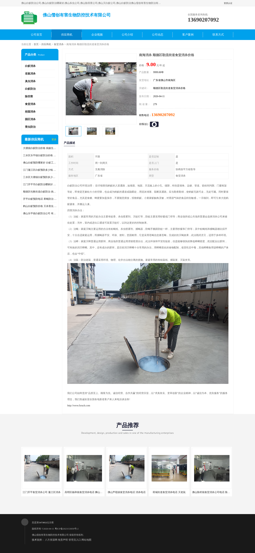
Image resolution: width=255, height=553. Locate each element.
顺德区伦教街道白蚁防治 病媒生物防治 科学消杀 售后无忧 (40, 191)
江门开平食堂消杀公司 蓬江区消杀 (42, 492)
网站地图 (86, 539)
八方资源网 (51, 539)
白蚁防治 (30, 88)
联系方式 (218, 34)
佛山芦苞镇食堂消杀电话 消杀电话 (127, 492)
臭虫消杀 (30, 81)
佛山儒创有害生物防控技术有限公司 (50, 535)
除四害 (29, 96)
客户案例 (188, 34)
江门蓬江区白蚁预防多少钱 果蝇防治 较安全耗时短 (40, 170)
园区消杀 (30, 119)
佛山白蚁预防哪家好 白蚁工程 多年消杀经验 (40, 162)
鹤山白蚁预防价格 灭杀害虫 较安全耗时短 (40, 206)
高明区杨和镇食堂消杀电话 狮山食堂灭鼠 (87, 492)
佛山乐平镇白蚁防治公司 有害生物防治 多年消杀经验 (40, 213)
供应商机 (66, 34)
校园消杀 (30, 111)
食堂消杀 (59, 44)
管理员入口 (75, 539)
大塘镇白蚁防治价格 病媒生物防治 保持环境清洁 (40, 148)
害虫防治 (30, 126)
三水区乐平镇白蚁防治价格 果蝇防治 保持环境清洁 (40, 155)
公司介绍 (127, 34)
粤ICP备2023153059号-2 (67, 528)
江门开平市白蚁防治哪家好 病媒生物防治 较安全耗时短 (40, 184)
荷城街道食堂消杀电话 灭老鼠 (169, 492)
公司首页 (36, 34)
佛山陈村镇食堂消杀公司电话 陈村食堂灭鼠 (216, 492)
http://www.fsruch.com (78, 405)
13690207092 (163, 114)
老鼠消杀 (30, 73)
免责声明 (63, 539)
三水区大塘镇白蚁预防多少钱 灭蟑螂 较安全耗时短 (40, 177)
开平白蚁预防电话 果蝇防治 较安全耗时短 (40, 199)
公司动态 (157, 34)
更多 (54, 139)
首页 (36, 44)
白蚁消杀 (30, 66)
